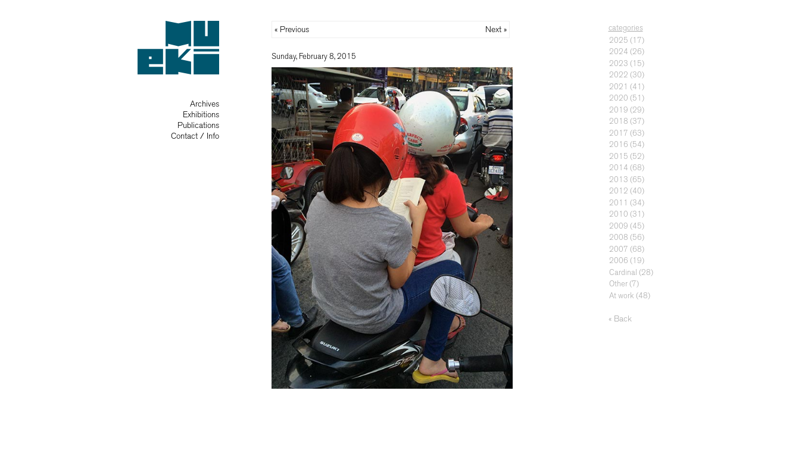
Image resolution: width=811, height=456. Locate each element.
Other (618, 283)
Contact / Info (195, 136)
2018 (618, 121)
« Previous (292, 29)
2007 (618, 249)
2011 (618, 202)
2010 (618, 214)
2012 (618, 190)
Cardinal (623, 272)
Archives (204, 104)
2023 (618, 63)
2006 (618, 260)
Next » (496, 29)
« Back (620, 319)
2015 (618, 156)
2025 (618, 40)
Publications (198, 125)
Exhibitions (201, 115)
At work (621, 295)
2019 (618, 109)
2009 (618, 225)
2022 (618, 74)
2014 (618, 167)
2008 (618, 237)
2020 (618, 97)
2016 (618, 144)
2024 (618, 51)
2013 (618, 179)
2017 (618, 133)
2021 (618, 86)
